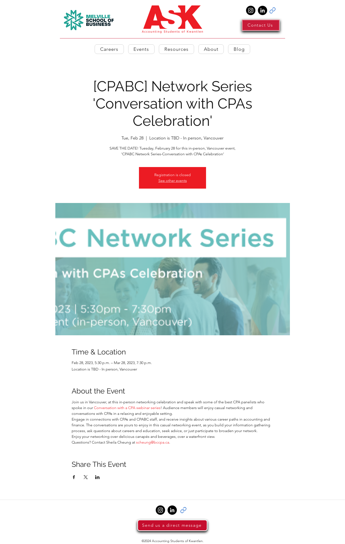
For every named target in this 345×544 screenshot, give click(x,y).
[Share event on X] (85, 477)
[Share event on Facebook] (74, 477)
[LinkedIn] (262, 10)
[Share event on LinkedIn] (97, 477)
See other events (172, 180)
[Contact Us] (261, 25)
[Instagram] (250, 10)
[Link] (272, 10)
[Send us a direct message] (172, 525)
